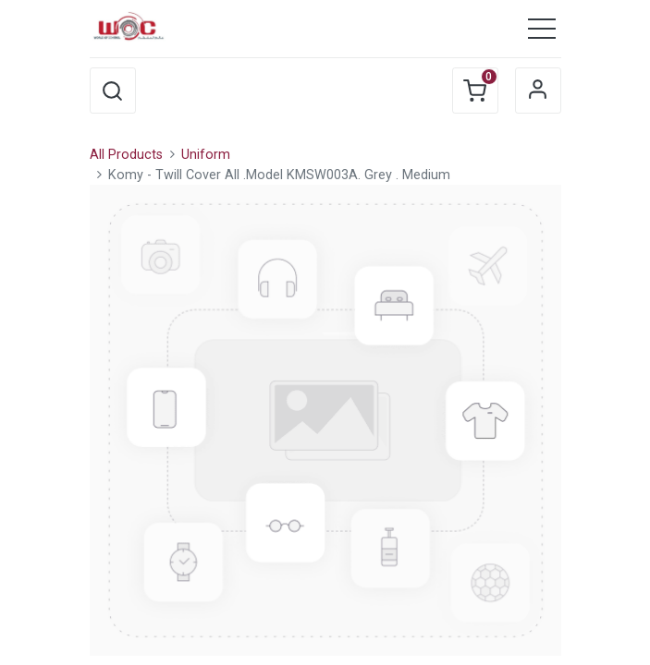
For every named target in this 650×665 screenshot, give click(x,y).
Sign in (538, 90)
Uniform (205, 155)
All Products (126, 155)
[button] (113, 90)
